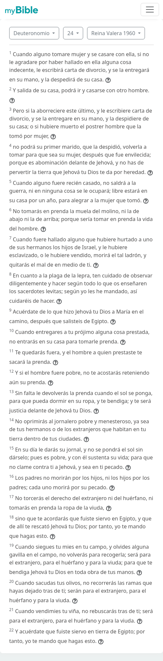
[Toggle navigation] (150, 9)
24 (71, 33)
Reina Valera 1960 (114, 33)
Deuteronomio (32, 33)
